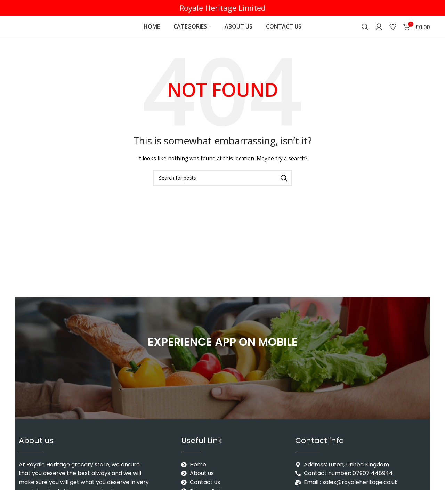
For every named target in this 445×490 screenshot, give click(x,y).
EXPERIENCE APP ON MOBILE (222, 347)
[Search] (365, 30)
